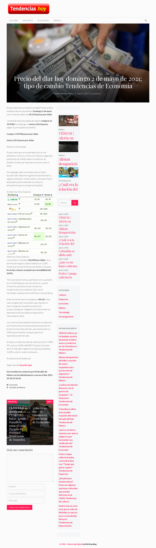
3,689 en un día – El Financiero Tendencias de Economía (41, 415)
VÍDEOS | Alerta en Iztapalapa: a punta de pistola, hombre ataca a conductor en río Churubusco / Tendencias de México (68, 343)
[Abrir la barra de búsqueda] (145, 20)
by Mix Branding (90, 544)
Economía (43, 20)
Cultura (13, 20)
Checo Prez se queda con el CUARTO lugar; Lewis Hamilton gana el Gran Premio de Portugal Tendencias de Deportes (18, 424)
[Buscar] (74, 203)
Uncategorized (65, 181)
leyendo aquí (26, 365)
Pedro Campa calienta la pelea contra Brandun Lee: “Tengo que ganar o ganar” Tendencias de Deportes (66, 464)
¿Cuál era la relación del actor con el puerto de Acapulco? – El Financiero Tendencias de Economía (68, 395)
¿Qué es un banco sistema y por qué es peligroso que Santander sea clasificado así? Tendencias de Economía (68, 440)
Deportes (28, 20)
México (57, 20)
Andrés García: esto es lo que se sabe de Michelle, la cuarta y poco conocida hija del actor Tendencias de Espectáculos (68, 516)
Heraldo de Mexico (17, 387)
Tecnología (64, 312)
